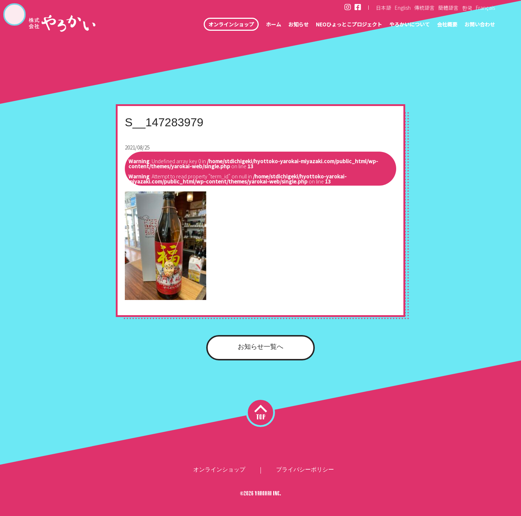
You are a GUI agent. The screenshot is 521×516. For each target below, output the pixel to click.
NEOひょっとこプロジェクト (331, 25)
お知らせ (274, 25)
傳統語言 (424, 7)
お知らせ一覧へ (260, 346)
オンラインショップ (200, 25)
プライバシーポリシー (305, 469)
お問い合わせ (477, 25)
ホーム (246, 25)
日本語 (383, 7)
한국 (467, 7)
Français (485, 7)
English (403, 7)
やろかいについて (399, 25)
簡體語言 (448, 7)
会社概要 (441, 25)
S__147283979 (164, 122)
